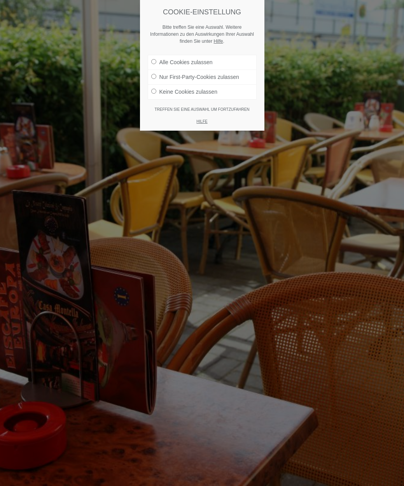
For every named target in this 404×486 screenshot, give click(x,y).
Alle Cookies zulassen (182, 62)
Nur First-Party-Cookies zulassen (195, 77)
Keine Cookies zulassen (184, 92)
